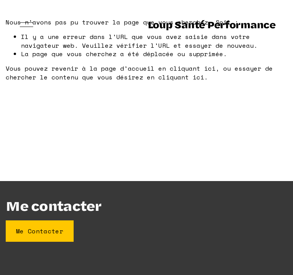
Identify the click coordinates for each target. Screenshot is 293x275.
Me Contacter (39, 231)
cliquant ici (193, 68)
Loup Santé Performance (211, 24)
